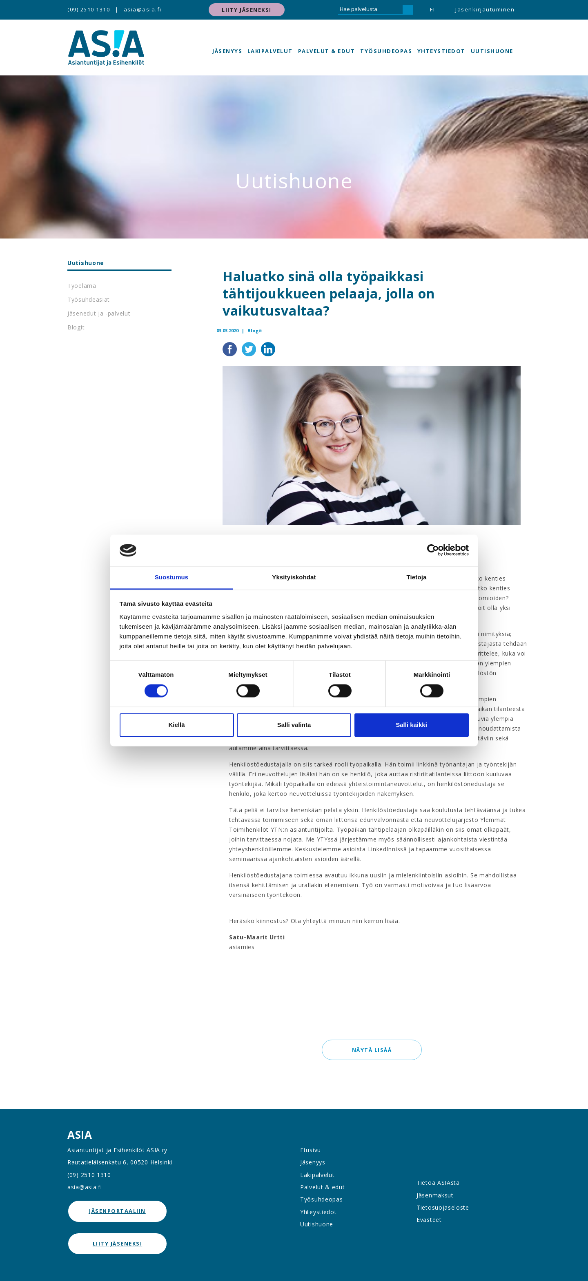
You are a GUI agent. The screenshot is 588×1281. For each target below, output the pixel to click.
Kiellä (176, 724)
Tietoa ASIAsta (438, 1182)
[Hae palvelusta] (370, 10)
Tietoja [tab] (417, 577)
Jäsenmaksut (435, 1195)
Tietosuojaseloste (442, 1207)
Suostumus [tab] (172, 577)
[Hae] (408, 10)
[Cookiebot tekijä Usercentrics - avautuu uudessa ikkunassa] (433, 550)
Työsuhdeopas (386, 51)
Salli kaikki (411, 724)
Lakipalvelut (270, 51)
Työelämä (81, 285)
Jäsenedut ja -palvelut (98, 313)
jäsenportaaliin (117, 1211)
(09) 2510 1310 (88, 9)
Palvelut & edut (326, 51)
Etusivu (310, 1150)
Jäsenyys (227, 51)
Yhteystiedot (441, 51)
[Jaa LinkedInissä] (268, 348)
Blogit (76, 327)
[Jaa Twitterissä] (250, 348)
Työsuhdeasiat (88, 299)
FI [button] (432, 9)
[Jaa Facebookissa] (230, 348)
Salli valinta (294, 724)
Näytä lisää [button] (372, 1050)
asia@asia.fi (143, 9)
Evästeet (429, 1220)
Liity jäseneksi (247, 9)
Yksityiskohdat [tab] (294, 577)
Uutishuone (492, 51)
